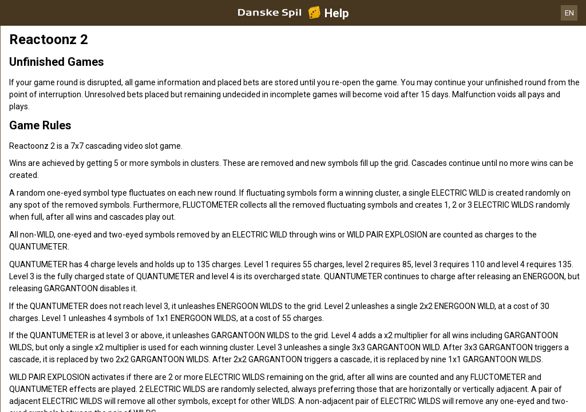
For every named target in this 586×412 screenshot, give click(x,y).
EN (569, 13)
